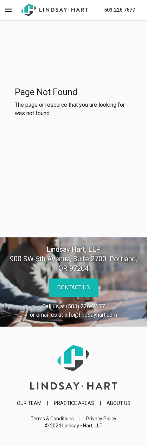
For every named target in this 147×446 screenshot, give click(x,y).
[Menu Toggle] (8, 9)
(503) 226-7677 (85, 306)
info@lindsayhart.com (90, 314)
